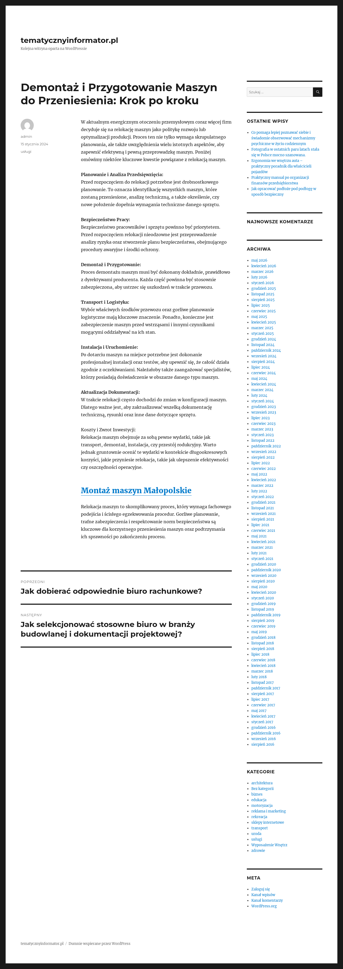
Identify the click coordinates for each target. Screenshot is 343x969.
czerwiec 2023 (263, 423)
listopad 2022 (262, 440)
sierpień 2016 (262, 744)
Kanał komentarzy (267, 900)
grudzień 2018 (263, 637)
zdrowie (258, 850)
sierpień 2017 (262, 694)
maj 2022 (259, 474)
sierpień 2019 (262, 620)
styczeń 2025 (262, 333)
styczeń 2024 (262, 401)
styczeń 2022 (262, 497)
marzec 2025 (262, 328)
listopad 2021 (262, 508)
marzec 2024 (262, 390)
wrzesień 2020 (263, 575)
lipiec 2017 (260, 699)
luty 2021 (259, 553)
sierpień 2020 (263, 581)
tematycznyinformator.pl (69, 40)
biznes (257, 794)
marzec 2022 (262, 485)
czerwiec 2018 (263, 660)
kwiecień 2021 (263, 542)
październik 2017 (265, 688)
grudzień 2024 (263, 339)
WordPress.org (264, 906)
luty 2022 (259, 491)
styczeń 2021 (262, 558)
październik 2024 (266, 350)
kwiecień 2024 (263, 384)
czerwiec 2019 (263, 626)
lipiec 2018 (260, 654)
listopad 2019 (262, 609)
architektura (262, 783)
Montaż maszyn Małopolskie (136, 490)
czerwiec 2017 (263, 705)
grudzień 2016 (263, 727)
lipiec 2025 (260, 305)
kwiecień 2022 (263, 480)
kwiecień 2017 (263, 716)
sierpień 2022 (263, 457)
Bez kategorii (262, 788)
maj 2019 (259, 632)
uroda (256, 833)
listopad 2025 (262, 294)
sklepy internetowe (267, 822)
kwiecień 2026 (263, 266)
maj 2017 (259, 710)
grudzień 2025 (263, 288)
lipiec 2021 (260, 525)
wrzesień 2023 (263, 412)
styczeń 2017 (262, 722)
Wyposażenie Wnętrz (269, 845)
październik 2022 (266, 446)
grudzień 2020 (263, 564)
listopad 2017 (262, 682)
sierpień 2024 (263, 361)
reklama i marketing (268, 811)
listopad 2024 (262, 345)
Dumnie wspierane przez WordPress (100, 943)
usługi (26, 151)
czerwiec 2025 (263, 311)
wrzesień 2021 (263, 513)
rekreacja (259, 817)
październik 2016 (266, 733)
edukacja (258, 800)
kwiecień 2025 (263, 322)
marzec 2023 (262, 429)
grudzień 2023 (263, 406)
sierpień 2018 (262, 649)
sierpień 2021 (262, 519)
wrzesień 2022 (263, 452)
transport (259, 828)
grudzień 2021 (263, 502)
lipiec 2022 (260, 463)
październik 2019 (266, 615)
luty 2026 (259, 277)
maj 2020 (259, 587)
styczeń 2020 (262, 598)
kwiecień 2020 (263, 592)
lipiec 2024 (260, 367)
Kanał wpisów (263, 895)
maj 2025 (259, 316)
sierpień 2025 (263, 300)
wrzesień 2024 (263, 356)
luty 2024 (259, 395)
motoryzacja (262, 805)
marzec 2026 (262, 271)
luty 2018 (259, 677)
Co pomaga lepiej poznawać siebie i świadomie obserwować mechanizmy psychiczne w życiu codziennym (283, 138)
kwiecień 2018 (263, 665)
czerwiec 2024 (263, 373)
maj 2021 (259, 536)
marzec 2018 (262, 671)
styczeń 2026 (262, 283)
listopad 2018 (262, 643)
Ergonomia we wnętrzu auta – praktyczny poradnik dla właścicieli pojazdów (281, 166)
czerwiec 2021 (263, 530)
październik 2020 (266, 570)
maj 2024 (259, 378)
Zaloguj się (260, 889)
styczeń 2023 (262, 435)
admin (26, 136)
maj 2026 (259, 260)
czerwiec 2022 (263, 468)
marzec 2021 (262, 547)
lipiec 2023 (260, 418)
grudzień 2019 (263, 604)
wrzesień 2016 (263, 739)
